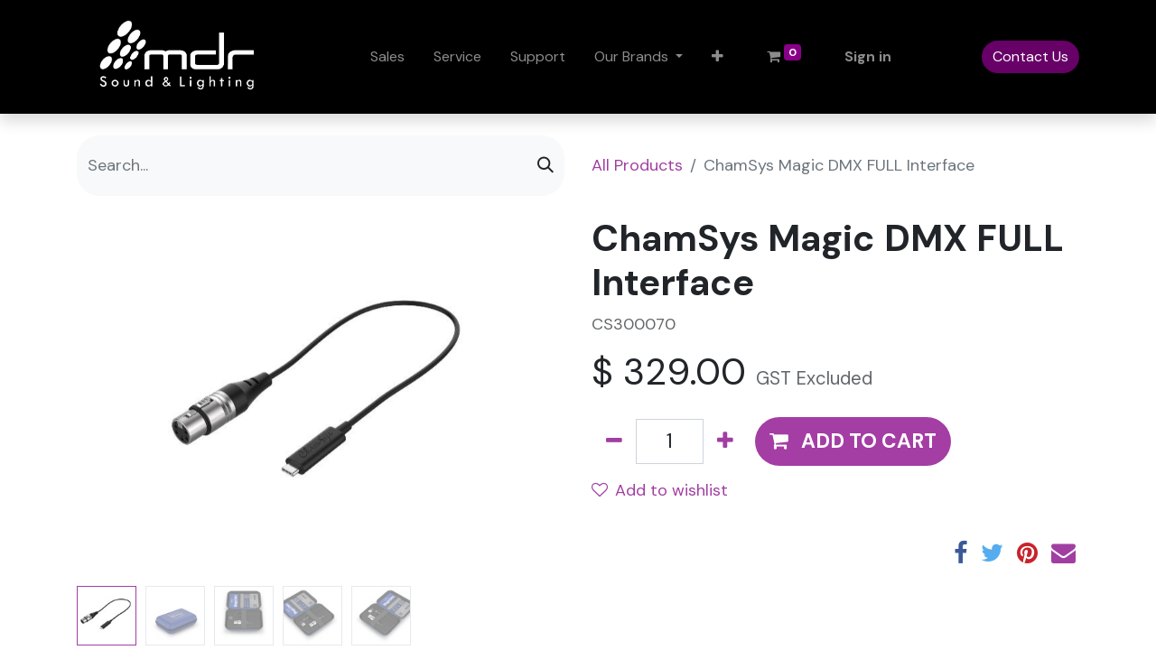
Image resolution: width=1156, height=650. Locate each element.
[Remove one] (614, 441)
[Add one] (725, 441)
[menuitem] (387, 57)
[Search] (545, 165)
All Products (637, 165)
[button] (717, 57)
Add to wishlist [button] (660, 490)
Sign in (867, 56)
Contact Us (1030, 56)
